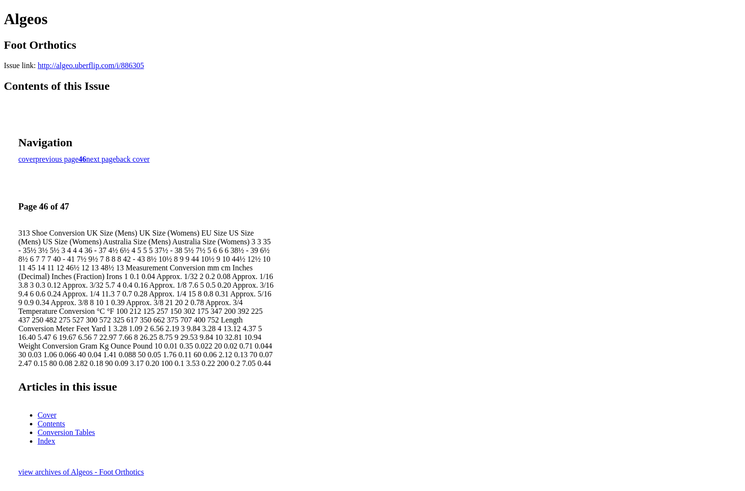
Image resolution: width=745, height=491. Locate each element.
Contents (51, 424)
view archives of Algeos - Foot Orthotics (81, 472)
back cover (133, 159)
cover (27, 159)
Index (46, 441)
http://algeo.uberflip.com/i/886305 (91, 65)
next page (101, 159)
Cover (47, 415)
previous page (57, 159)
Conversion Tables (66, 432)
